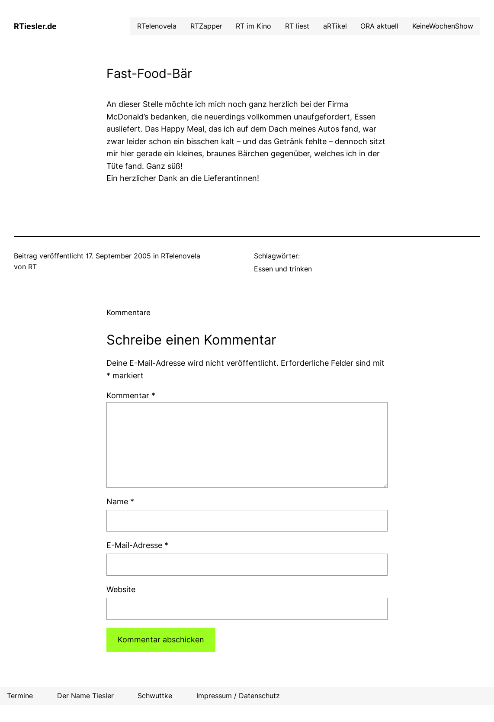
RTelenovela (180, 256)
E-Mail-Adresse (137, 545)
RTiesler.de (35, 26)
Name (120, 501)
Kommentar (130, 395)
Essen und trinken (283, 269)
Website (120, 589)
